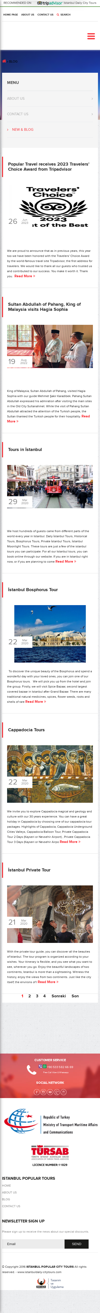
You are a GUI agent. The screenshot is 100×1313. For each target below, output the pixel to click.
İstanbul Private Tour (29, 870)
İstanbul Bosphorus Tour (33, 590)
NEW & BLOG (22, 130)
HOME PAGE (10, 14)
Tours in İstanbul (25, 450)
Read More (24, 276)
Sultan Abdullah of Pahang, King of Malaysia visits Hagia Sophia (44, 307)
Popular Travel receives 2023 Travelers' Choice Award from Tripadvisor (48, 167)
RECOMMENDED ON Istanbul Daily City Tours (50, 3)
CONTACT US (45, 14)
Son (75, 996)
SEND (76, 1244)
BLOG (6, 1199)
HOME (6, 1185)
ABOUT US (27, 14)
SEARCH (63, 14)
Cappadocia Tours (26, 730)
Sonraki (59, 996)
